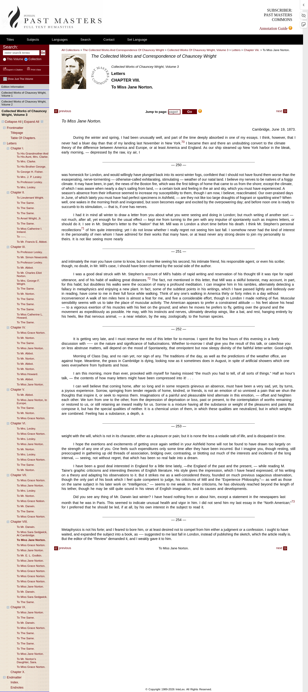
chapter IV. (18, 327)
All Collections (71, 50)
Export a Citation (13, 70)
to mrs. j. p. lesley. (29, 176)
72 (148, 278)
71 (82, 228)
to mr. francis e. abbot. (32, 241)
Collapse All (13, 121)
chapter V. (18, 389)
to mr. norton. (26, 293)
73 (293, 501)
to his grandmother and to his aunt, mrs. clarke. (33, 155)
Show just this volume (18, 79)
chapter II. (18, 192)
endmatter (14, 677)
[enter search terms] (21, 53)
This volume (14, 59)
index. (15, 682)
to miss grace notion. (31, 500)
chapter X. (18, 672)
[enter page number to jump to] (174, 111)
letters (12, 143)
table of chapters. (23, 138)
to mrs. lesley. (26, 187)
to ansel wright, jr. (29, 218)
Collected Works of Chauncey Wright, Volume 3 (197, 50)
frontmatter (15, 128)
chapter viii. (252, 50)
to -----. (21, 236)
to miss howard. (27, 374)
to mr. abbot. (25, 267)
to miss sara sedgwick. (32, 596)
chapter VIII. (19, 521)
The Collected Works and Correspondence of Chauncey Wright (123, 50)
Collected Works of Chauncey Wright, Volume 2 (23, 103)
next (281, 111)
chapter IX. (18, 607)
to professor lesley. (30, 182)
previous (62, 111)
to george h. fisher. (30, 171)
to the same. (26, 202)
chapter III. (18, 247)
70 (183, 142)
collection (34, 59)
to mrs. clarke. (26, 161)
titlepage (17, 133)
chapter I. (17, 148)
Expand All (31, 121)
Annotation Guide (275, 28)
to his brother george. (31, 166)
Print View (34, 70)
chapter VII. (19, 475)
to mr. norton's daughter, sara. (27, 660)
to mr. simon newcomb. (32, 257)
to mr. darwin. (26, 506)
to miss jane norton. (30, 348)
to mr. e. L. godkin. (29, 555)
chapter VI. (18, 423)
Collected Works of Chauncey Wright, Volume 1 (23, 94)
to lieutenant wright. (30, 197)
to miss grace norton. (31, 332)
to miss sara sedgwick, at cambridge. (32, 533)
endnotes (17, 687)
